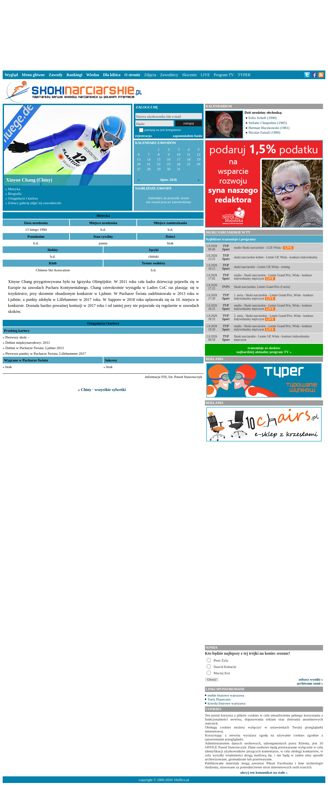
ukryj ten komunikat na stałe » (264, 772)
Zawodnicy (169, 74)
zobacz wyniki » (311, 679)
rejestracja (143, 136)
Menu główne (33, 74)
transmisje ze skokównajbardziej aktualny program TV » (264, 350)
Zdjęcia (150, 74)
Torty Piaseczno (219, 699)
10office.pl (181, 780)
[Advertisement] (164, 34)
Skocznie (189, 74)
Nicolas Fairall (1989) (264, 132)
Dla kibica (111, 74)
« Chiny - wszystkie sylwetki (102, 389)
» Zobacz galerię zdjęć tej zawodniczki (33, 203)
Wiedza (92, 74)
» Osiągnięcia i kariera (21, 198)
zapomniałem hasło (187, 136)
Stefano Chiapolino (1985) (267, 123)
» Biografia (13, 194)
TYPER (244, 74)
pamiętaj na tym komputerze (162, 130)
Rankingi (74, 74)
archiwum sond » (310, 683)
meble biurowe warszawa (226, 695)
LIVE (205, 74)
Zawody (56, 74)
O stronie (132, 74)
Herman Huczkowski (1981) (268, 128)
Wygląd (11, 74)
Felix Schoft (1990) (262, 118)
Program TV (224, 74)
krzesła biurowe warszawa (227, 703)
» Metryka (12, 189)
